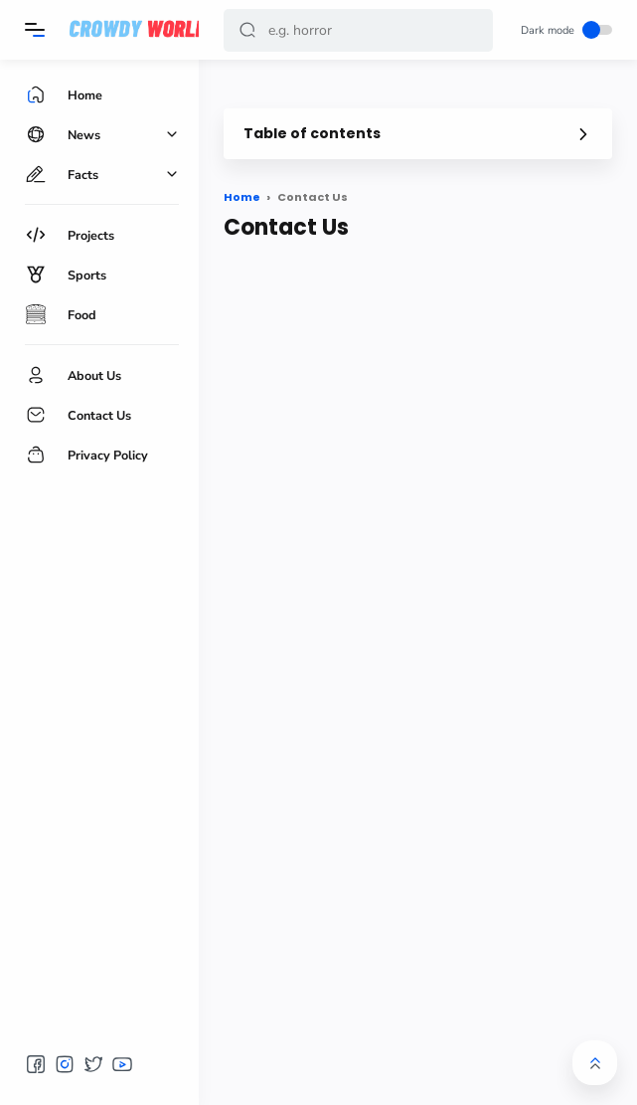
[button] (247, 30)
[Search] (358, 30)
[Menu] (35, 30)
